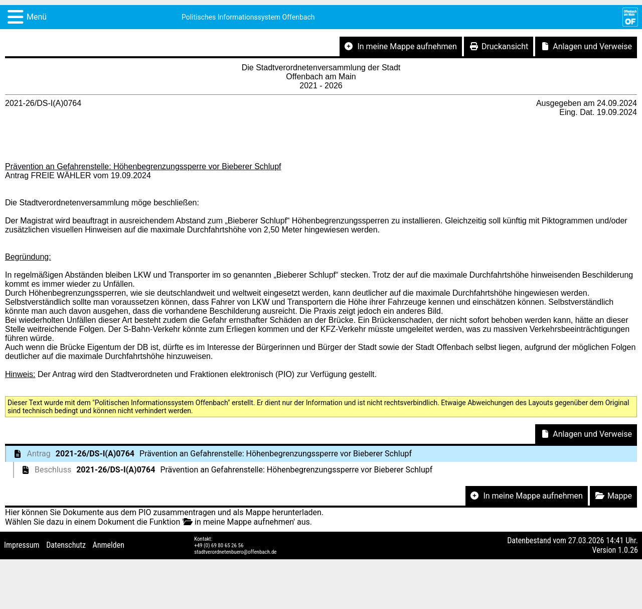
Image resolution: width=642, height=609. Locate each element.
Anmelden (108, 545)
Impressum (22, 545)
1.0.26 (628, 550)
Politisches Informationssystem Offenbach (248, 17)
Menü (37, 17)
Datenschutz (66, 545)
